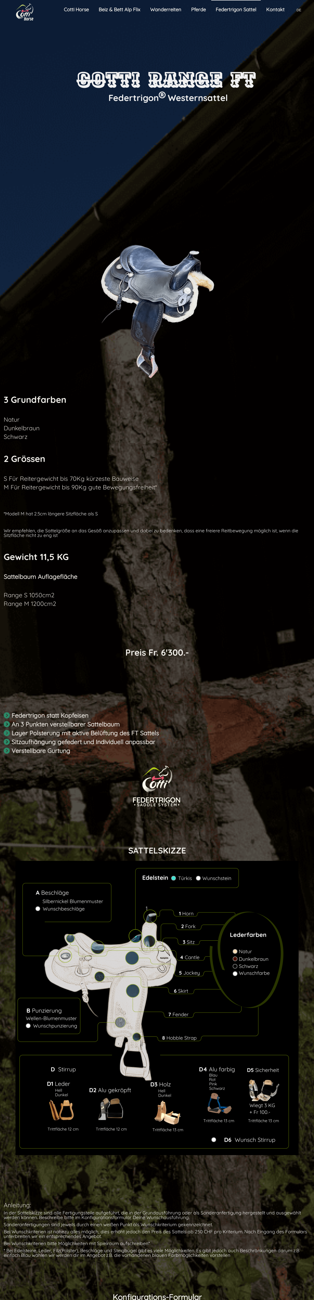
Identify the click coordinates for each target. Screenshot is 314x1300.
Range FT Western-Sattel (272, 577)
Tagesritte (39, 1232)
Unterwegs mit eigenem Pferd (54, 1262)
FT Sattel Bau (201, 1237)
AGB (177, 1002)
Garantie (301, 1002)
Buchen (121, 1232)
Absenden (253, 986)
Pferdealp (123, 1253)
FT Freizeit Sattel (205, 1228)
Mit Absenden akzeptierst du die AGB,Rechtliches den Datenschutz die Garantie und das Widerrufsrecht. (273, 966)
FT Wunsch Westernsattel (272, 932)
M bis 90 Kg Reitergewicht (274, 601)
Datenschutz (272, 1002)
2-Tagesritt (39, 1237)
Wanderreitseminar (49, 1228)
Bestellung (258, 945)
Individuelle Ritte (46, 1256)
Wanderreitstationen (135, 1228)
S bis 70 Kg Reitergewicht (273, 589)
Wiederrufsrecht (205, 1002)
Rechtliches (240, 1002)
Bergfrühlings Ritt (46, 1246)
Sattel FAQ (198, 1246)
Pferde (114, 1245)
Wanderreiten (39, 1220)
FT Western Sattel (206, 1232)
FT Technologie (203, 1242)
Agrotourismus (123, 1220)
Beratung (257, 939)
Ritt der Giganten (46, 1251)
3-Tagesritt (39, 1242)
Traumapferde (128, 1262)
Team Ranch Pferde (134, 1258)
